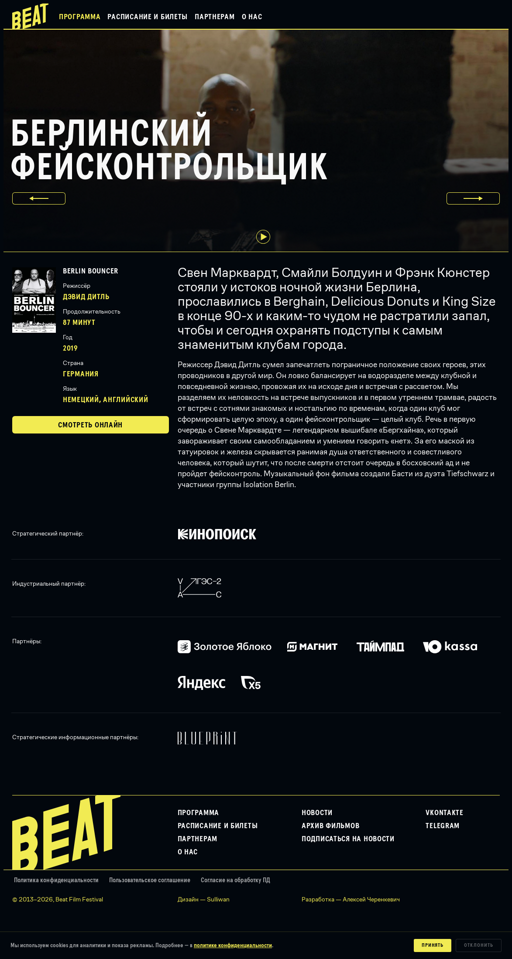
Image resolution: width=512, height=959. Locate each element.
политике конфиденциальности (233, 945)
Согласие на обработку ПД (235, 880)
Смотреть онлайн (90, 425)
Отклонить (478, 945)
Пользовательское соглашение (149, 880)
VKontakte (444, 813)
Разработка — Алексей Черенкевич (351, 899)
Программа (79, 17)
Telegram (443, 826)
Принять (433, 945)
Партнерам (214, 17)
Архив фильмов (330, 826)
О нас (252, 17)
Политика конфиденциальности (56, 880)
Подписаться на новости (348, 839)
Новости (317, 813)
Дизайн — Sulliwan (204, 899)
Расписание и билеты (147, 17)
